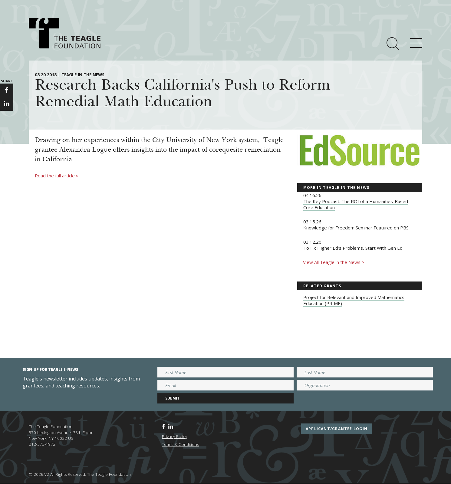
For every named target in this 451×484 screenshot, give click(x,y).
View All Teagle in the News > (333, 262)
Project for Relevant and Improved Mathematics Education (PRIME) (353, 300)
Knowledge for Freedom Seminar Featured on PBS (356, 228)
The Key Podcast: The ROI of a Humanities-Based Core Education (355, 204)
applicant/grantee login (336, 428)
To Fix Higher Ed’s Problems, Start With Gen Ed (353, 248)
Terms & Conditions (180, 444)
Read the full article (56, 176)
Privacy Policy (174, 436)
